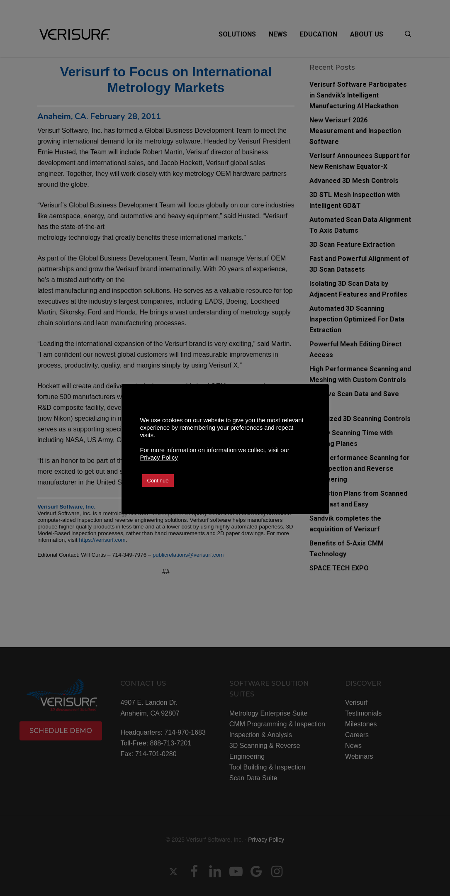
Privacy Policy (159, 457)
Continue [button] (158, 480)
